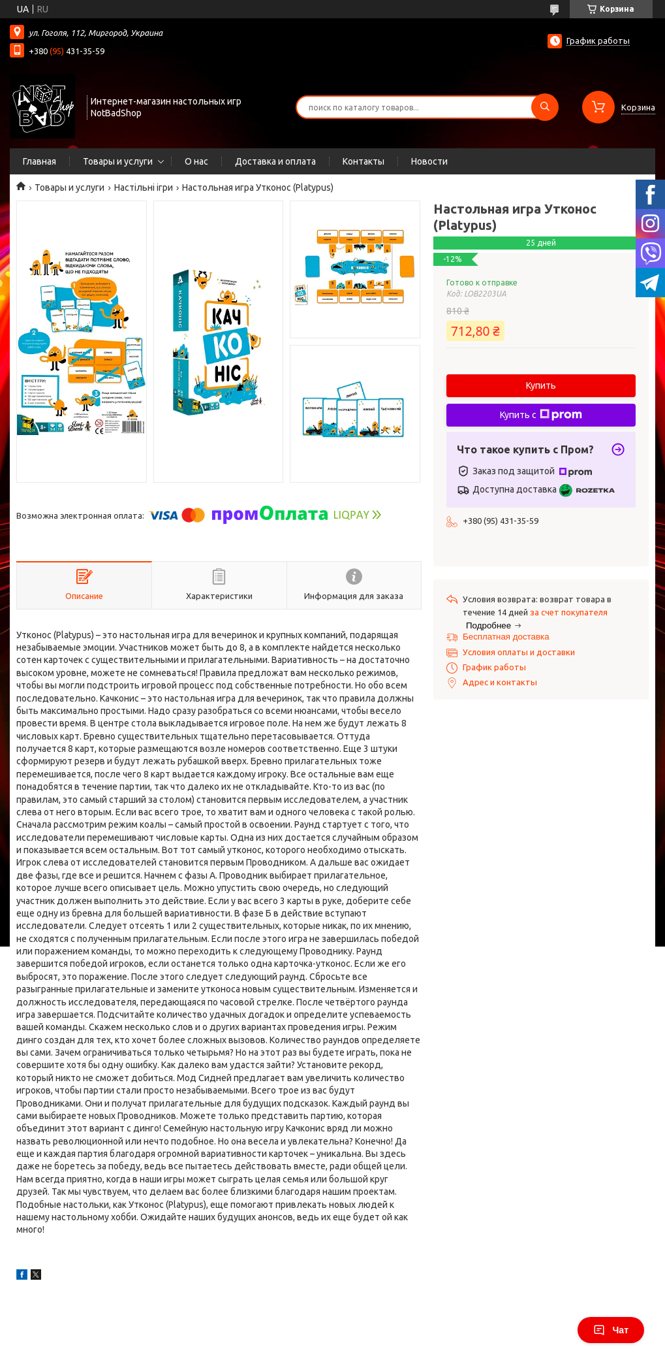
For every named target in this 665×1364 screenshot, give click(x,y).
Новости (429, 161)
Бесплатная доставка (506, 636)
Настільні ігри (143, 187)
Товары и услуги (118, 161)
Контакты (363, 161)
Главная (39, 161)
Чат (610, 1330)
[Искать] (545, 107)
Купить (541, 385)
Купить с (541, 415)
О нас (196, 161)
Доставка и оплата (275, 161)
